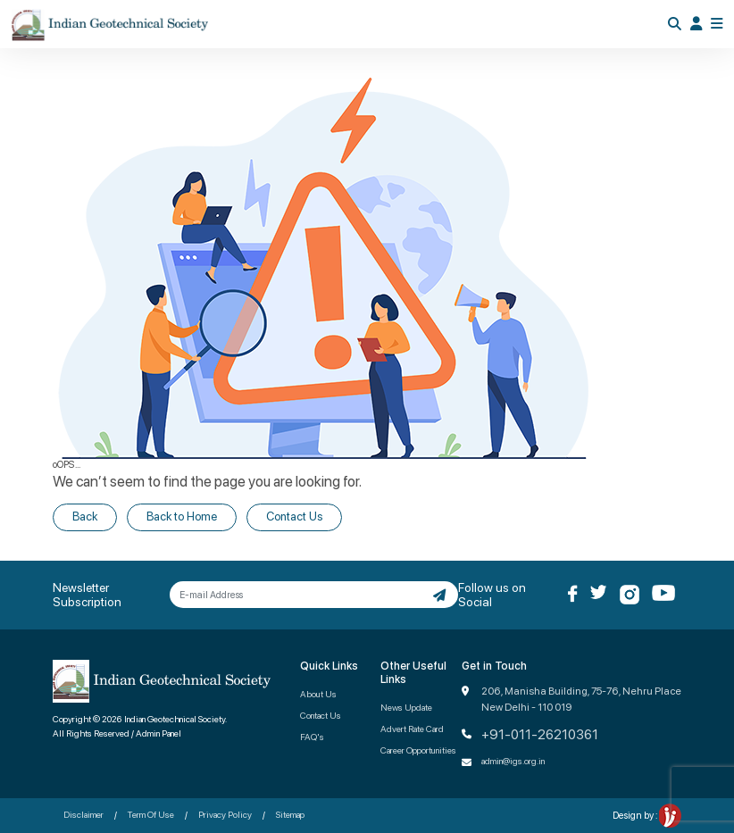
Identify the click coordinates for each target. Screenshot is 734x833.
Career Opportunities (418, 750)
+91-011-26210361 (539, 735)
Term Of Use (151, 814)
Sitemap (290, 814)
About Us (318, 693)
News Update (406, 707)
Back (84, 516)
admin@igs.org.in (513, 760)
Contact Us (294, 516)
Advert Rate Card (412, 728)
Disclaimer (83, 814)
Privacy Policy (225, 814)
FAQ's (312, 736)
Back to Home (181, 516)
